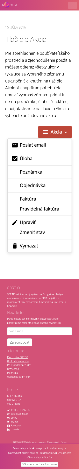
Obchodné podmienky (18, 376)
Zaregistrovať (19, 342)
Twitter (14, 421)
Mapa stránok (53, 442)
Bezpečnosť (13, 369)
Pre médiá (12, 372)
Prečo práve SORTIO (17, 357)
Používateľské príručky (19, 365)
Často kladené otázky (18, 361)
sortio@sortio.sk (19, 413)
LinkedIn (15, 429)
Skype (14, 417)
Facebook (16, 425)
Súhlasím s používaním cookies (39, 464)
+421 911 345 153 (20, 410)
